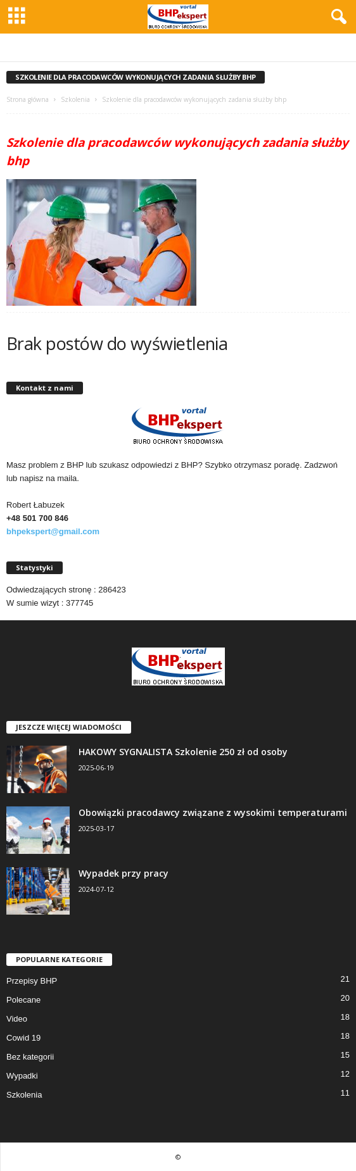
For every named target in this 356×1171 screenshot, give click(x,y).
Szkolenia (75, 99)
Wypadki (22, 1075)
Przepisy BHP (31, 981)
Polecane (23, 1000)
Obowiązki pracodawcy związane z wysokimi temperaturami (213, 812)
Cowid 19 (23, 1038)
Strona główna (27, 99)
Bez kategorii (30, 1056)
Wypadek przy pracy (123, 873)
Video (16, 1019)
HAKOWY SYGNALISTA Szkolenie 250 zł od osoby (183, 752)
